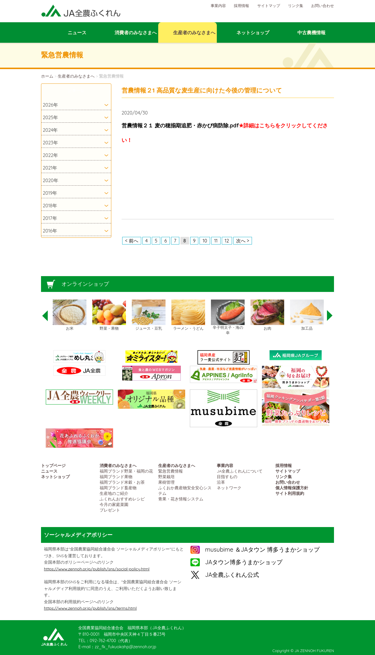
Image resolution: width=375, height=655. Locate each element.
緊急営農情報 (170, 470)
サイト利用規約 (289, 493)
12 (227, 241)
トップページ (53, 465)
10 (204, 241)
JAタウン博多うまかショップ (243, 562)
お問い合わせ (322, 5)
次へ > (242, 241)
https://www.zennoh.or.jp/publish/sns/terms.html (90, 608)
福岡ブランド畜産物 (118, 487)
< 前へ (131, 241)
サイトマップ (268, 5)
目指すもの (227, 476)
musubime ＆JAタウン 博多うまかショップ (262, 549)
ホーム (47, 76)
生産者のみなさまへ (76, 76)
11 (216, 241)
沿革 (221, 482)
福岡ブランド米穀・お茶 (122, 482)
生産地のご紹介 (114, 493)
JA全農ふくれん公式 (232, 574)
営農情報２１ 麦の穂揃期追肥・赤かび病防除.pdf (180, 125)
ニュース (49, 470)
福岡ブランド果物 (116, 476)
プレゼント (110, 509)
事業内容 (218, 5)
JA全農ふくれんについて (239, 470)
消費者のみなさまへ (118, 465)
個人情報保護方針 (291, 487)
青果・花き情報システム (180, 498)
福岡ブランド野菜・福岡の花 (126, 470)
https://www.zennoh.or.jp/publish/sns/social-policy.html (96, 569)
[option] (69, 315)
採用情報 (241, 5)
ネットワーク (229, 487)
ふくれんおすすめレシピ (122, 498)
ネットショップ (55, 476)
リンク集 (295, 5)
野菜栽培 (166, 476)
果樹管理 (166, 482)
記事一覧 (76, 90)
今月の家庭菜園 (114, 504)
